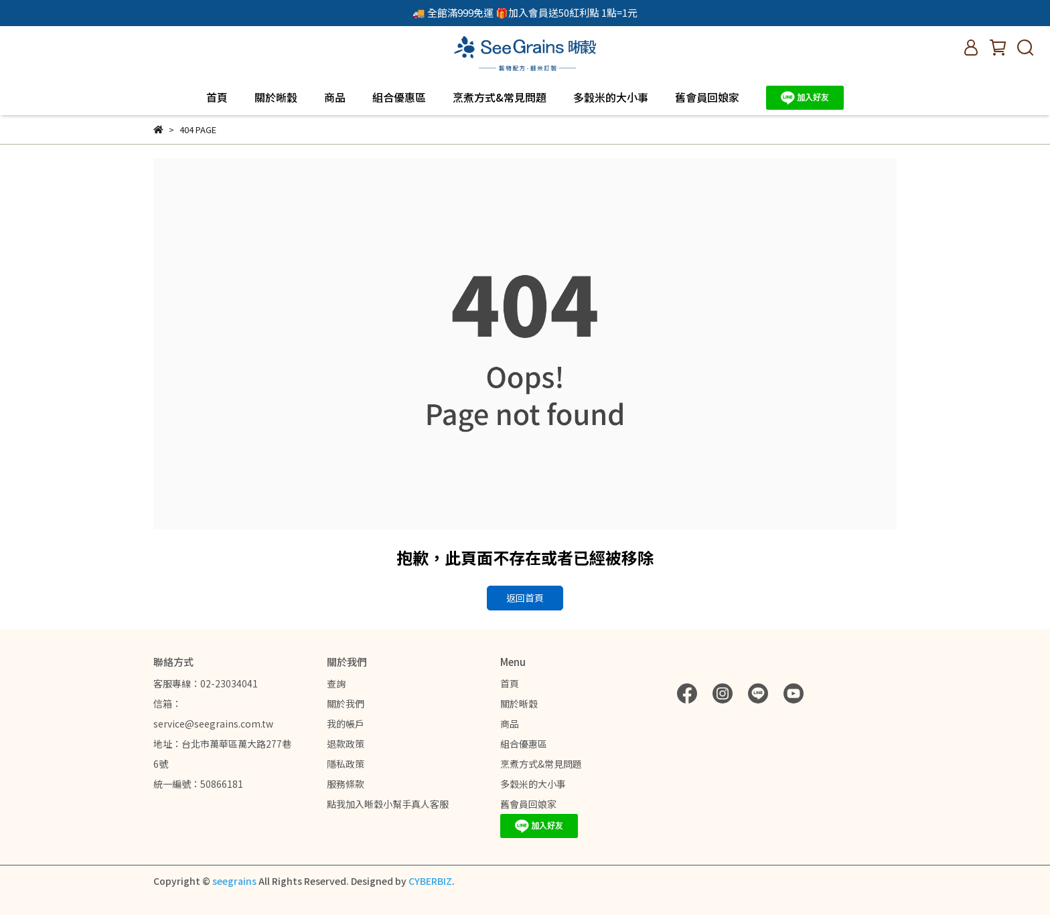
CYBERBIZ (430, 881)
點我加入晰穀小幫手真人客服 (388, 804)
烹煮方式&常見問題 (499, 97)
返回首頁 (525, 597)
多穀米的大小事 (610, 97)
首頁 (217, 97)
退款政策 (345, 743)
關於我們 (345, 703)
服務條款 (345, 784)
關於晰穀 (275, 97)
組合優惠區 (399, 97)
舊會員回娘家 (707, 97)
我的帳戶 (345, 723)
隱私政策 (345, 763)
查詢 (336, 683)
